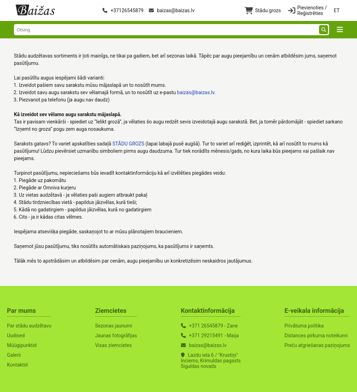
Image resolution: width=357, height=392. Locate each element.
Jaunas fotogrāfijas (116, 335)
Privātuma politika (304, 326)
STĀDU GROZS (128, 143)
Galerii (14, 355)
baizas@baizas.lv (172, 10)
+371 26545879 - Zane (213, 326)
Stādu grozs (263, 10)
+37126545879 (123, 10)
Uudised (16, 335)
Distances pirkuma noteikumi (316, 335)
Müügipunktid (22, 345)
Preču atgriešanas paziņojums (317, 345)
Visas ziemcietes (113, 345)
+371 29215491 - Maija (214, 335)
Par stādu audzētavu (29, 326)
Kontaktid (17, 365)
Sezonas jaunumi (113, 326)
